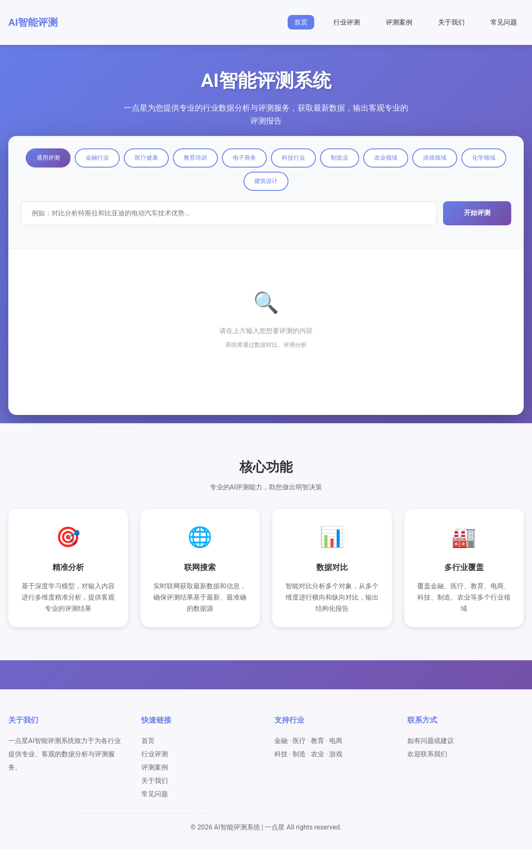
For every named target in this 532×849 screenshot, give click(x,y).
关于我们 (451, 22)
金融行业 (97, 157)
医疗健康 (146, 157)
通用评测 (48, 157)
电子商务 (244, 157)
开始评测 (477, 212)
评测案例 (399, 22)
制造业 (339, 157)
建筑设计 (266, 181)
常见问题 (503, 22)
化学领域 (483, 157)
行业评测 (346, 22)
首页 (301, 22)
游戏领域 (434, 157)
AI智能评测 (33, 22)
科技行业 (293, 157)
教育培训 (195, 157)
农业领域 (385, 157)
